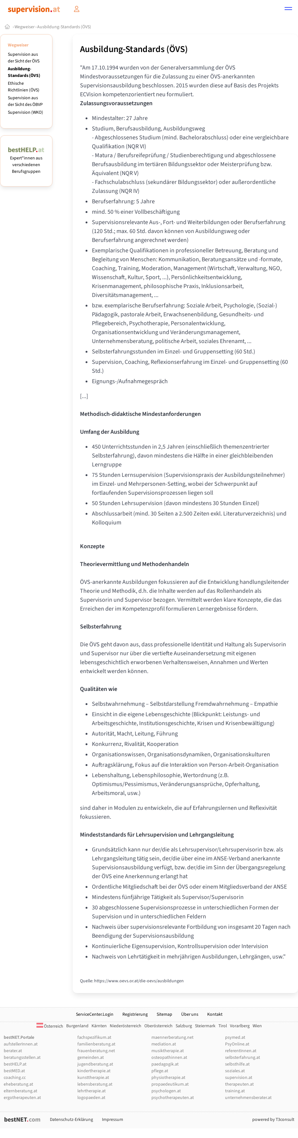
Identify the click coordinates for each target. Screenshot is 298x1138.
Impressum (112, 1119)
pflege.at (159, 1071)
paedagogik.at (165, 1064)
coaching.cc (15, 1077)
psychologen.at (166, 1091)
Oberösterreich (158, 1026)
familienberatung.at (96, 1044)
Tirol (222, 1026)
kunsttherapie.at (93, 1077)
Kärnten (99, 1026)
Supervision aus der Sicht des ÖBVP (25, 101)
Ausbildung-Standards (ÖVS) (64, 27)
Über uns (189, 1014)
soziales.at (235, 1071)
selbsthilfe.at (237, 1064)
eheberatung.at (18, 1084)
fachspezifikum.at (94, 1037)
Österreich (49, 1026)
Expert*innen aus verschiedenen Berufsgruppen (26, 161)
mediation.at (163, 1044)
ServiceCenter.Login (94, 1014)
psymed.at (235, 1037)
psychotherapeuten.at (172, 1098)
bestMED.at (14, 1071)
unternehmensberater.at (248, 1098)
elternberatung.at (20, 1091)
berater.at (13, 1051)
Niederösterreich (125, 1026)
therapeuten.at (239, 1084)
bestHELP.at (15, 1064)
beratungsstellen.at (22, 1057)
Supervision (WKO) (25, 112)
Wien (257, 1026)
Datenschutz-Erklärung (71, 1119)
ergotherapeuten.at (22, 1098)
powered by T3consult (273, 1119)
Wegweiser (25, 27)
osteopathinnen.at (169, 1057)
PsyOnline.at (237, 1044)
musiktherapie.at (167, 1051)
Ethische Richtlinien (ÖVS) (23, 86)
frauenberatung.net (96, 1051)
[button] (288, 9)
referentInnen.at (240, 1051)
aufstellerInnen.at (21, 1044)
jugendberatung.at (95, 1064)
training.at (235, 1091)
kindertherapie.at (93, 1071)
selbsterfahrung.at (242, 1057)
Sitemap (164, 1014)
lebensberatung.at (94, 1084)
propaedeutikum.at (170, 1084)
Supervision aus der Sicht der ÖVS (23, 57)
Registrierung (135, 1014)
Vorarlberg (240, 1026)
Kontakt (214, 1014)
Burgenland (77, 1026)
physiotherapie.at (168, 1077)
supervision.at (238, 1077)
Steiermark (205, 1026)
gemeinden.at (90, 1057)
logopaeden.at (91, 1098)
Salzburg (184, 1026)
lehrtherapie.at (91, 1091)
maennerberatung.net (172, 1037)
